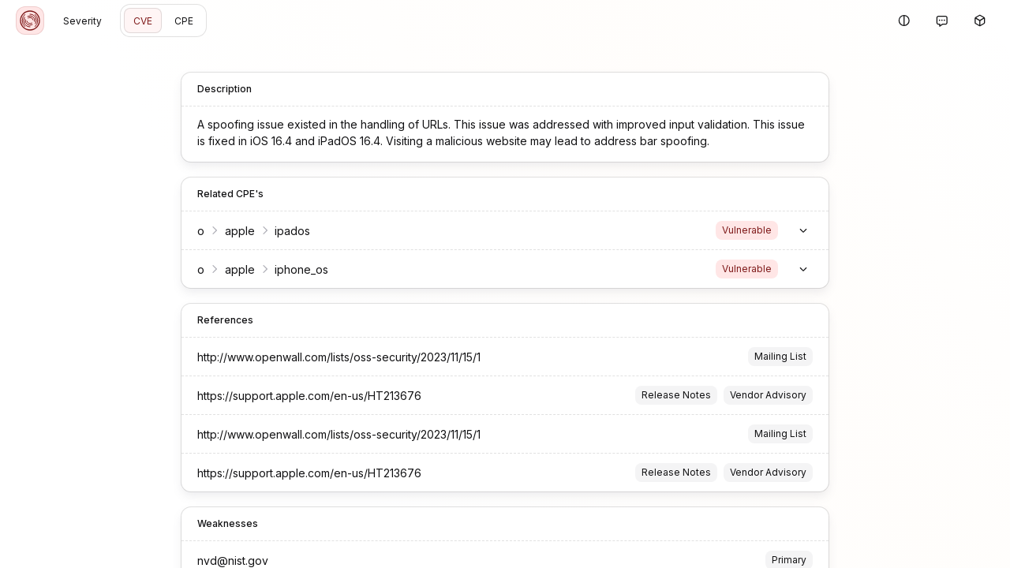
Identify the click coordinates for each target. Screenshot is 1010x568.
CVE (142, 21)
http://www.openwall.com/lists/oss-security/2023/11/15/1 (339, 357)
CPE (183, 21)
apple (240, 230)
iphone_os (301, 269)
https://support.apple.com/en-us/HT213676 (309, 395)
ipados (292, 230)
